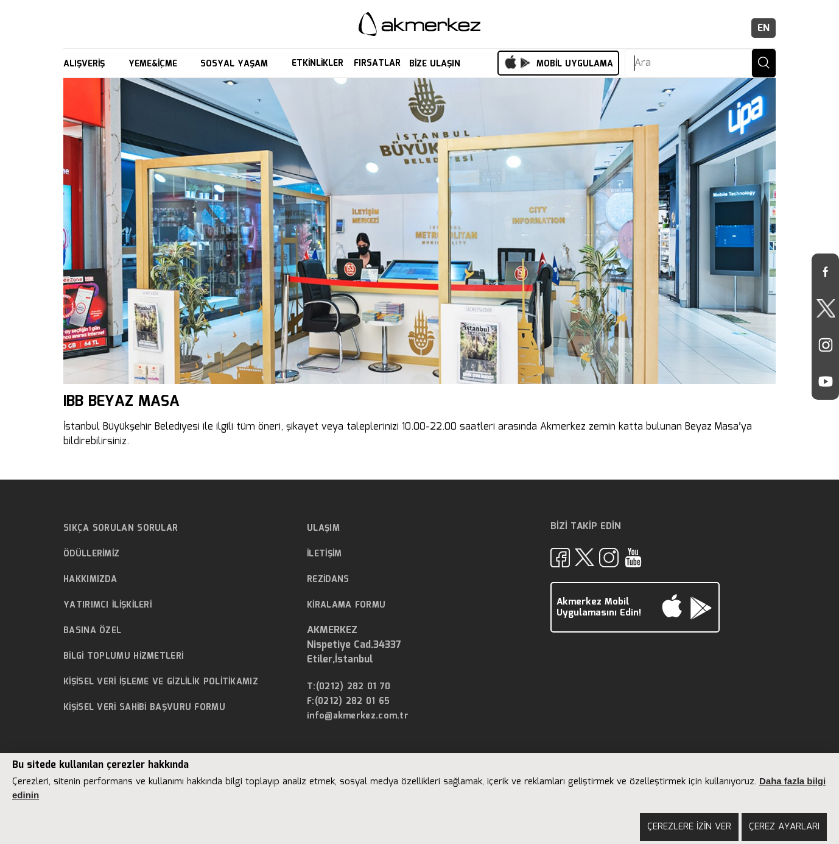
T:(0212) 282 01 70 (348, 687)
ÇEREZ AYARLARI (784, 827)
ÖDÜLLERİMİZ (91, 554)
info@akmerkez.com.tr (358, 716)
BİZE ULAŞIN (436, 64)
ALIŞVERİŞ (85, 64)
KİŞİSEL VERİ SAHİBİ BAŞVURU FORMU (144, 707)
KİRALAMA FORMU (346, 605)
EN (763, 28)
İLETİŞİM (324, 554)
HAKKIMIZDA (90, 579)
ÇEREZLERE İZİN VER (689, 827)
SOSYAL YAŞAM (235, 64)
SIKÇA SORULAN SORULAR (120, 528)
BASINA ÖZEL (92, 630)
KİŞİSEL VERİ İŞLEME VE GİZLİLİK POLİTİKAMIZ (160, 682)
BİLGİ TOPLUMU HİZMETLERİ (123, 656)
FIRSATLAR (377, 63)
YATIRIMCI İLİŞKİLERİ (107, 605)
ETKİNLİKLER (317, 63)
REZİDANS (328, 579)
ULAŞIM (323, 528)
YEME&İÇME (154, 64)
